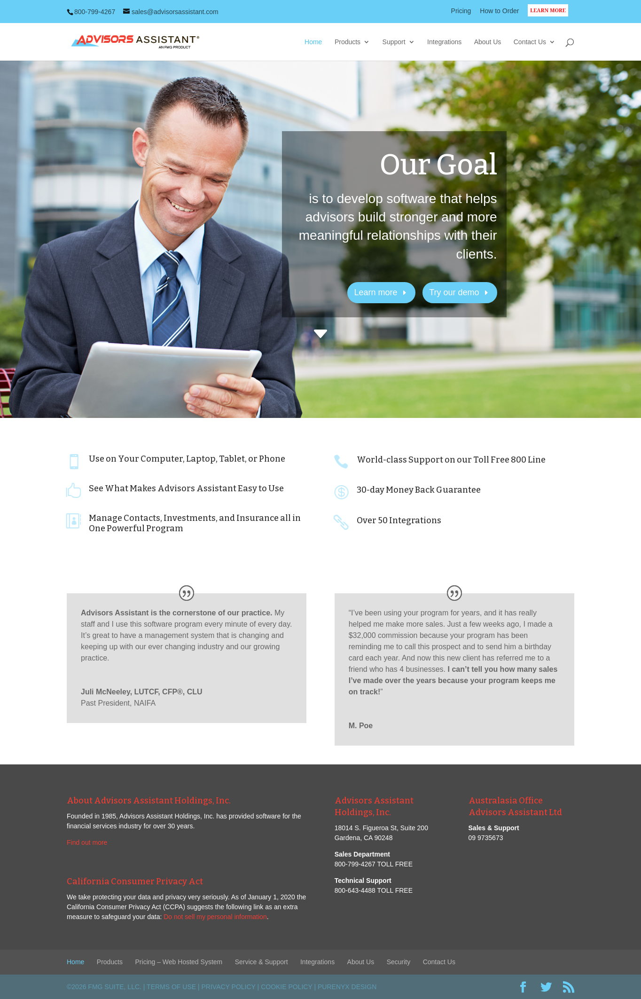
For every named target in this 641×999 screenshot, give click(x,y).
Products (347, 42)
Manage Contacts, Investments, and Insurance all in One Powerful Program (195, 523)
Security (399, 962)
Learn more (376, 292)
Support (394, 42)
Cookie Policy (286, 987)
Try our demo (454, 292)
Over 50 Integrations (399, 520)
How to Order (499, 11)
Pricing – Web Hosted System (179, 962)
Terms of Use (171, 987)
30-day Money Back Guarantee (419, 490)
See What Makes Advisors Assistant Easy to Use (186, 488)
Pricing (461, 11)
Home (313, 42)
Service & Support (261, 962)
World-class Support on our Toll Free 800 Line (451, 460)
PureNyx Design (347, 987)
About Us (487, 42)
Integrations (444, 42)
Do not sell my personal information (215, 916)
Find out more (87, 842)
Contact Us (530, 42)
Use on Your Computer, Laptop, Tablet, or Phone (187, 459)
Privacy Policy (229, 987)
